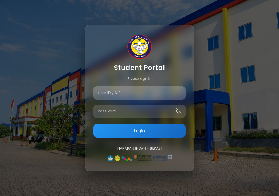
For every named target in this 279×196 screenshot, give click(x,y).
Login (139, 131)
